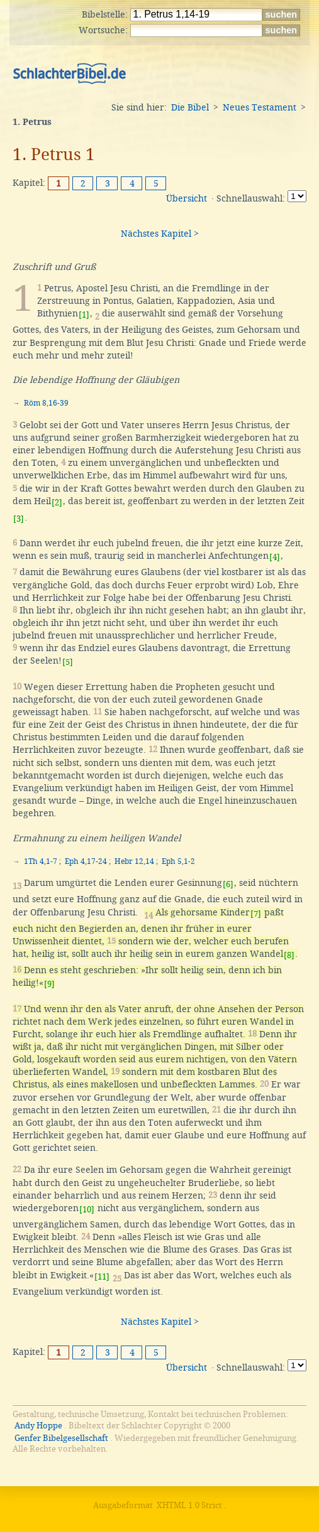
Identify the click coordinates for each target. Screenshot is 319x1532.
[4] (274, 557)
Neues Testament (259, 107)
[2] (57, 502)
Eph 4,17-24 (86, 861)
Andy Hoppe (38, 1425)
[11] (101, 1276)
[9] (49, 984)
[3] (18, 519)
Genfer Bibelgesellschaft (61, 1438)
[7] (255, 914)
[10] (86, 1209)
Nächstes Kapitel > (160, 234)
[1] (84, 315)
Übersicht (186, 198)
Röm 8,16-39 (46, 403)
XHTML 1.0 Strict (189, 1505)
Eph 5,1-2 (178, 861)
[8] (289, 955)
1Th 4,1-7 (40, 861)
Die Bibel (190, 107)
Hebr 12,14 (134, 861)
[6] (228, 884)
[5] (67, 662)
